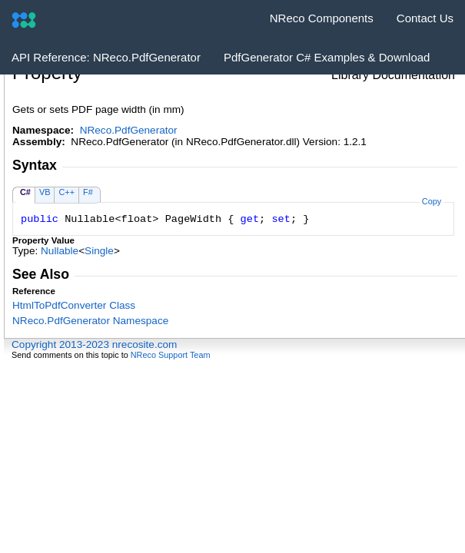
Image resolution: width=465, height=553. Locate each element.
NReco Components (322, 18)
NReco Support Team (171, 354)
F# (88, 192)
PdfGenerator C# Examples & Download (327, 57)
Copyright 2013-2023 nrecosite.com (94, 344)
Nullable (59, 251)
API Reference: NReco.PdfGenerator (106, 57)
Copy (431, 201)
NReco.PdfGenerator (129, 130)
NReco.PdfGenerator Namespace (90, 320)
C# (25, 192)
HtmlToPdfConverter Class (73, 305)
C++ (66, 192)
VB (45, 192)
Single (99, 251)
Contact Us (425, 18)
